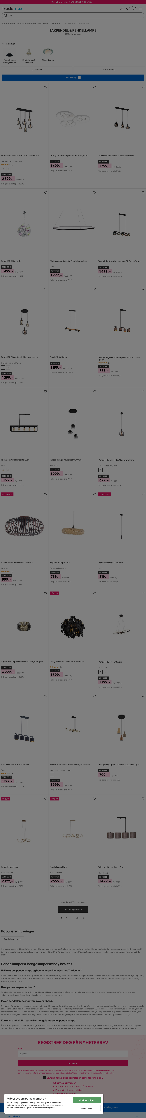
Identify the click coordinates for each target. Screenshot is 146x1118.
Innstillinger (87, 1108)
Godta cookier (86, 1100)
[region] (53, 1104)
